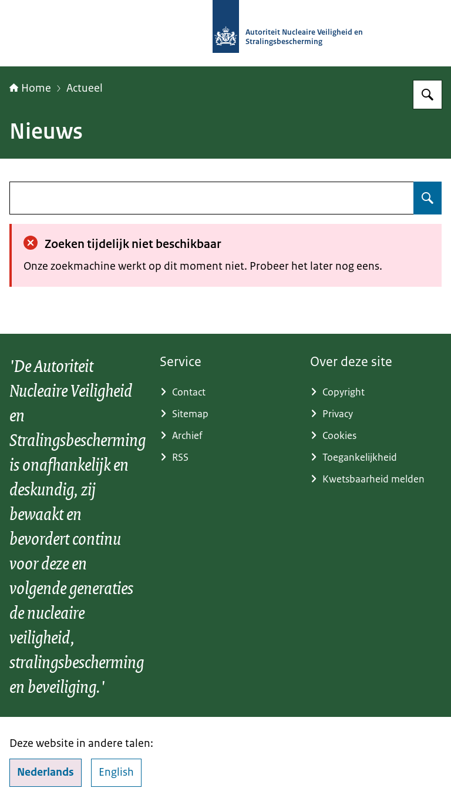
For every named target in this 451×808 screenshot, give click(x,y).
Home (30, 88)
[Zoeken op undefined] (427, 198)
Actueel (84, 88)
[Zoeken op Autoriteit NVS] (427, 95)
